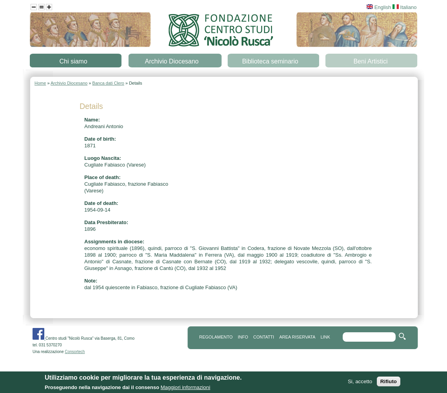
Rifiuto (388, 382)
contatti (263, 337)
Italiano (404, 7)
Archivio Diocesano (172, 61)
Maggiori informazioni (185, 388)
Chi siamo (73, 61)
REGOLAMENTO (216, 337)
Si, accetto (360, 382)
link (325, 337)
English (379, 7)
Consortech (75, 352)
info (243, 337)
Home (40, 83)
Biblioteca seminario (270, 61)
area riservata (297, 337)
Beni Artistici (370, 61)
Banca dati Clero (108, 83)
